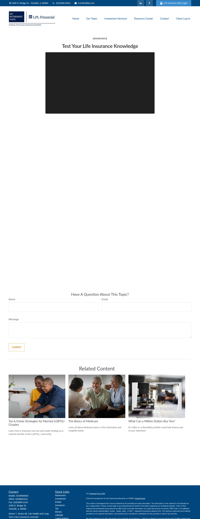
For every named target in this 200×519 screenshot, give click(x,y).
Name (12, 299)
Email (105, 299)
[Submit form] (17, 347)
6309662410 (21, 499)
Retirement (60, 495)
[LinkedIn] (140, 3)
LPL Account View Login (173, 3)
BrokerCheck (140, 498)
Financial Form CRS (97, 494)
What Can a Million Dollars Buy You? (151, 421)
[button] (75, 18)
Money (58, 512)
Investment (60, 498)
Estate (58, 502)
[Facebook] (149, 3)
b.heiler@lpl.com (84, 3)
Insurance (60, 505)
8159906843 (22, 496)
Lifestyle (59, 515)
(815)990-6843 (61, 3)
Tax (57, 508)
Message (14, 319)
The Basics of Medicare (83, 421)
